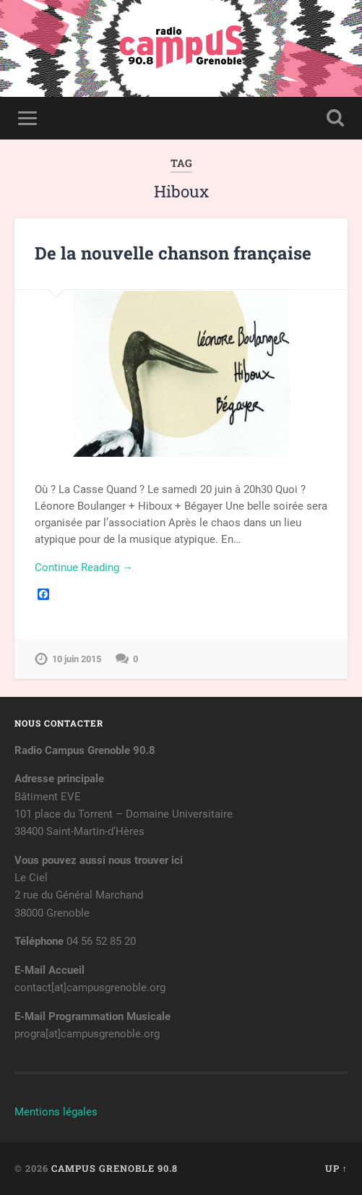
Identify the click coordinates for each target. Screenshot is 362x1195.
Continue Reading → (84, 567)
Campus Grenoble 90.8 (114, 1168)
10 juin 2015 (76, 659)
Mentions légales (56, 1111)
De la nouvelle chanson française (173, 253)
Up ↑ (336, 1168)
